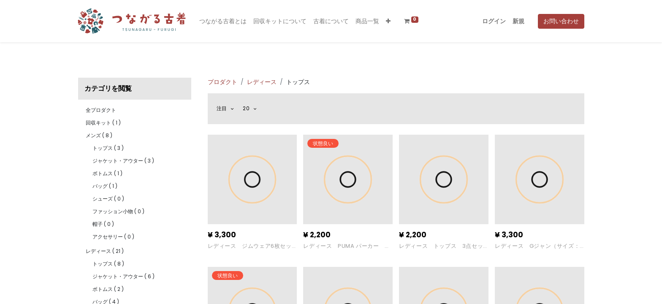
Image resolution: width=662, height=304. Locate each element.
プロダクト (222, 82)
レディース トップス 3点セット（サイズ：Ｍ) (441, 246)
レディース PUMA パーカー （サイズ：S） (344, 246)
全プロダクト (101, 110)
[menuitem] (223, 21)
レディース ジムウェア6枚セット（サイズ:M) (250, 246)
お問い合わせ (561, 21)
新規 (518, 21)
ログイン (494, 21)
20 (247, 108)
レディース (262, 82)
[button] (388, 21)
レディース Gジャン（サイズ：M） (537, 246)
